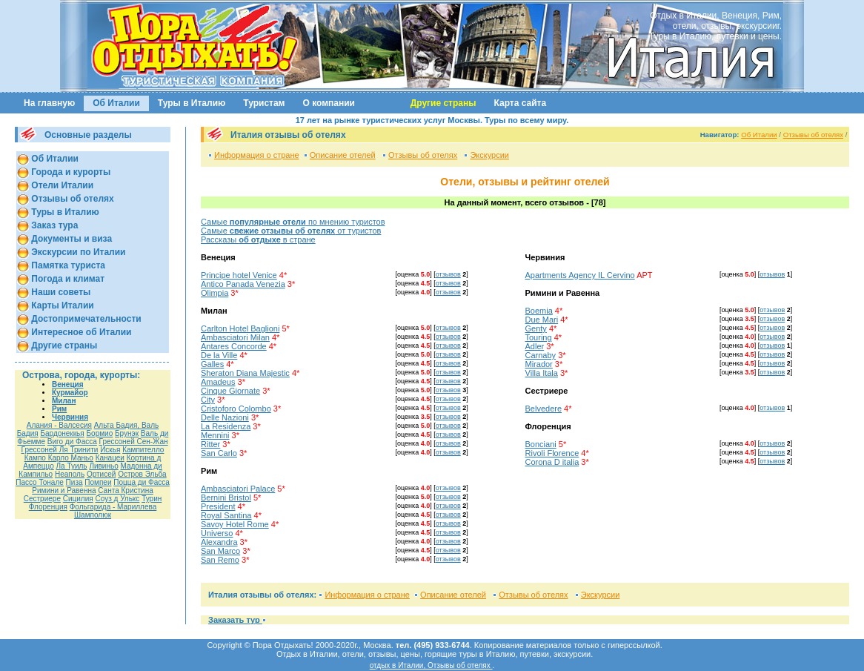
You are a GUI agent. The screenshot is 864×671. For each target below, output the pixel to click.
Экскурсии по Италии (77, 252)
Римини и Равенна (64, 490)
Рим (59, 409)
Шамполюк (92, 515)
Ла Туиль (71, 466)
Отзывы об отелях (71, 199)
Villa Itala (541, 372)
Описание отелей (343, 155)
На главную (49, 103)
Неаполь (69, 474)
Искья (110, 450)
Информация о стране (256, 155)
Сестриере (42, 499)
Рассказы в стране (258, 239)
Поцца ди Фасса (141, 482)
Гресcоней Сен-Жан (133, 441)
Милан (64, 401)
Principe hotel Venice (239, 275)
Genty (536, 328)
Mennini (215, 435)
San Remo (220, 559)
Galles (212, 364)
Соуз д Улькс (117, 499)
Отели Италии (61, 185)
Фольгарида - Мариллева (113, 507)
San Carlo (219, 453)
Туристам (264, 103)
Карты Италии (61, 305)
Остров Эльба (142, 474)
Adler (535, 346)
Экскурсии (489, 155)
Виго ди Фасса (72, 441)
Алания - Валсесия (59, 425)
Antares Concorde (234, 346)
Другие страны (63, 345)
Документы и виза (70, 239)
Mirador (539, 364)
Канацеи (110, 458)
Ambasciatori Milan (235, 337)
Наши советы (59, 292)
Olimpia (214, 292)
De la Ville (219, 355)
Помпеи (97, 482)
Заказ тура (53, 225)
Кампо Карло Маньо (58, 458)
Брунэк (127, 433)
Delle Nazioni (225, 417)
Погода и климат (66, 279)
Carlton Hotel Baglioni (240, 328)
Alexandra (219, 542)
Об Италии (116, 103)
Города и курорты (69, 172)
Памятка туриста (67, 265)
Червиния (70, 417)
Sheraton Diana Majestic (245, 372)
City (208, 399)
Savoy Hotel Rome (235, 524)
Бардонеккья (62, 433)
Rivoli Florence (552, 453)
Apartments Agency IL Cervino (580, 275)
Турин (152, 499)
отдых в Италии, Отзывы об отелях (431, 665)
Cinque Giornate (230, 390)
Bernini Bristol (226, 497)
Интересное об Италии (80, 332)
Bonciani (540, 444)
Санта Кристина (125, 490)
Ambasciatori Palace (238, 488)
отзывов (448, 274)
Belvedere (543, 408)
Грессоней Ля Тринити (60, 450)
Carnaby (540, 355)
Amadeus (218, 381)
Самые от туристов (291, 230)
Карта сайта (520, 103)
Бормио (100, 433)
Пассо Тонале (40, 482)
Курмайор (70, 393)
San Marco (220, 550)
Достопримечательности (85, 319)
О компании (329, 103)
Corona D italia (552, 461)
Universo (217, 533)
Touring (538, 337)
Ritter (210, 444)
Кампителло (143, 450)
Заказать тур (235, 619)
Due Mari (542, 319)
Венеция (68, 384)
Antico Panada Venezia (243, 284)
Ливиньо (103, 466)
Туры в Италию (191, 103)
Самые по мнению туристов (293, 221)
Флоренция (48, 507)
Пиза (74, 482)
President (218, 506)
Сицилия (78, 499)
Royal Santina (226, 515)
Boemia (539, 310)
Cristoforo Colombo (236, 408)
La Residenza (225, 426)
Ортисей (101, 474)
